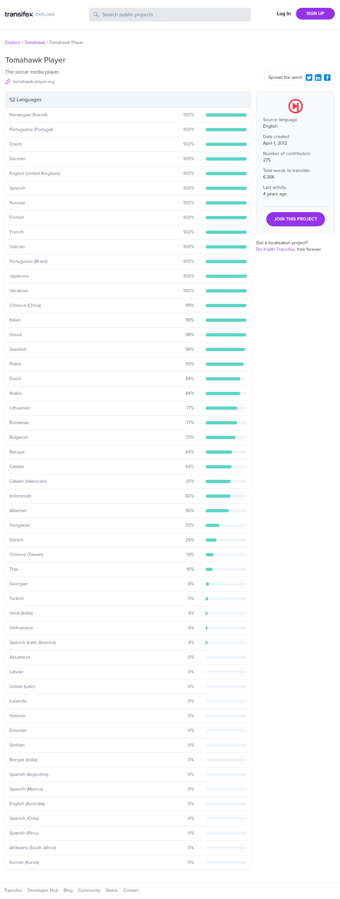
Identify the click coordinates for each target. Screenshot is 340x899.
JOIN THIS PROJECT (295, 219)
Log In (284, 13)
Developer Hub (42, 890)
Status (112, 890)
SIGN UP (315, 13)
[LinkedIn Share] (318, 77)
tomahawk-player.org (33, 81)
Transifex (13, 890)
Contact (131, 890)
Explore (13, 42)
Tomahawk (34, 42)
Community (89, 890)
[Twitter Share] (309, 77)
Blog (68, 890)
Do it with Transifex (275, 249)
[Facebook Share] (327, 77)
